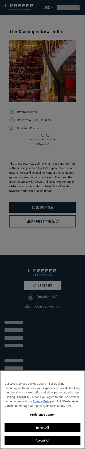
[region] (42, 410)
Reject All (42, 427)
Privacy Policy (42, 401)
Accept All (42, 440)
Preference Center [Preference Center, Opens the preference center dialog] (42, 414)
